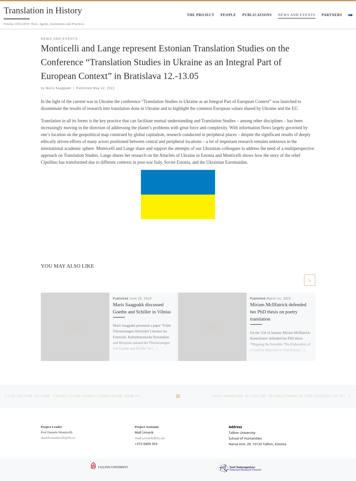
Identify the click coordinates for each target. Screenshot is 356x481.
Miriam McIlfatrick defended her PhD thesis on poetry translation (278, 311)
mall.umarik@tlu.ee (150, 438)
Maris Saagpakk (58, 88)
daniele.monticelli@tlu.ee (58, 438)
